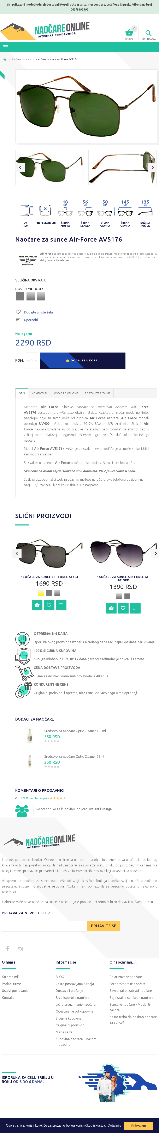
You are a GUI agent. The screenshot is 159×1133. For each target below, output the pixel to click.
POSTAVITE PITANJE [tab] (97, 393)
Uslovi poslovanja (15, 990)
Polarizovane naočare (126, 977)
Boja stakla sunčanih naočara (131, 998)
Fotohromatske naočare (128, 984)
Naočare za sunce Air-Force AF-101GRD (123, 578)
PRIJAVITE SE (103, 926)
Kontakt (8, 998)
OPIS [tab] (22, 393)
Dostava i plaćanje (69, 990)
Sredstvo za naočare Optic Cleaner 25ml (74, 756)
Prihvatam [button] (138, 1125)
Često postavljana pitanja (75, 984)
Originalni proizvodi (70, 1025)
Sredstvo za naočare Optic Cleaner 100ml (75, 731)
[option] (49, 167)
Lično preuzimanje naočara (76, 1004)
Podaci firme (11, 984)
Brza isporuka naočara (72, 998)
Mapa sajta (64, 1032)
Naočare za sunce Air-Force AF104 (49, 577)
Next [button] (152, 167)
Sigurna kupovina (69, 1018)
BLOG (60, 977)
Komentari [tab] (39, 393)
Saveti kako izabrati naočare (131, 990)
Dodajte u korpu (83, 361)
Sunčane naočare (21, 59)
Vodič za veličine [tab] (66, 393)
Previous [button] (20, 167)
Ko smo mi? (10, 977)
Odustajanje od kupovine (74, 1011)
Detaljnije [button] (114, 1125)
